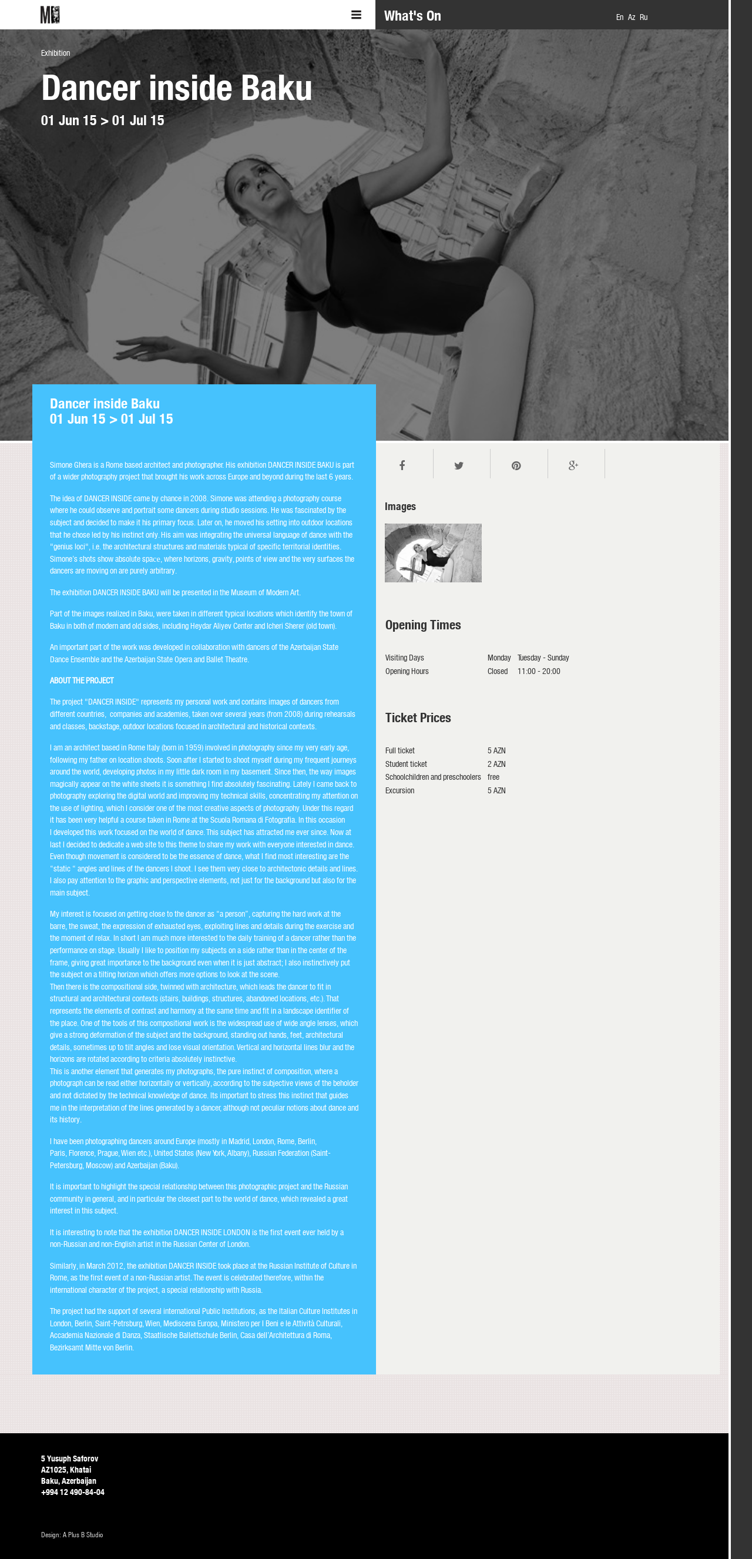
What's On (412, 15)
